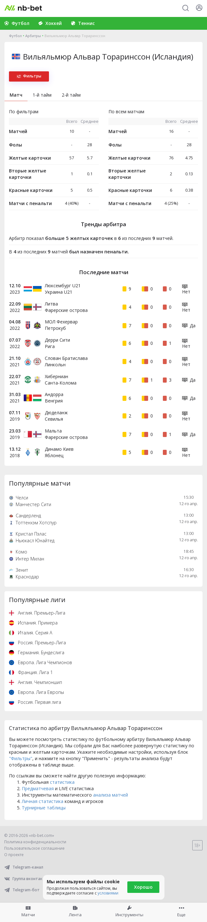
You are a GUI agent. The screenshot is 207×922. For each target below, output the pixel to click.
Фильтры (29, 76)
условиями (108, 893)
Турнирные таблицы (44, 808)
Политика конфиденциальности (35, 842)
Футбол (15, 35)
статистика (62, 782)
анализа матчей (110, 795)
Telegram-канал (23, 867)
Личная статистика (42, 801)
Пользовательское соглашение (34, 848)
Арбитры (33, 35)
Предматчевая (38, 788)
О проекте (14, 854)
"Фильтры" (20, 758)
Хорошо (143, 887)
